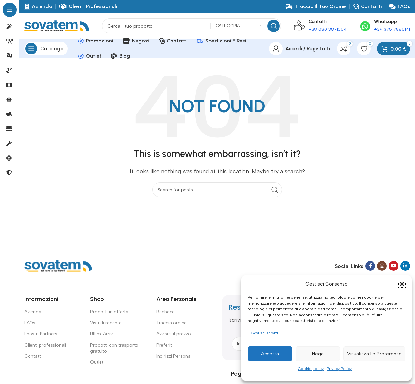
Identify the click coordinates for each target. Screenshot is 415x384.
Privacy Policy (339, 368)
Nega (318, 354)
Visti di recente (106, 323)
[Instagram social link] (382, 266)
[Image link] (58, 265)
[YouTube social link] (393, 266)
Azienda (32, 312)
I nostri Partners (40, 334)
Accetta (270, 354)
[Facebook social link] (370, 266)
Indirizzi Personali (174, 356)
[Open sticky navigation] (46, 48)
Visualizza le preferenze (374, 354)
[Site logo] (56, 25)
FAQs (29, 323)
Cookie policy (311, 368)
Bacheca (165, 312)
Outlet (96, 362)
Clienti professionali (45, 345)
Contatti (33, 356)
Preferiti (164, 345)
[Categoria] (238, 26)
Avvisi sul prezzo (173, 334)
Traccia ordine (171, 323)
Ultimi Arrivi (101, 334)
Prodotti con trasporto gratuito (114, 348)
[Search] (191, 25)
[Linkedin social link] (405, 266)
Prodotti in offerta (109, 312)
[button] (402, 284)
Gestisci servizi (264, 333)
